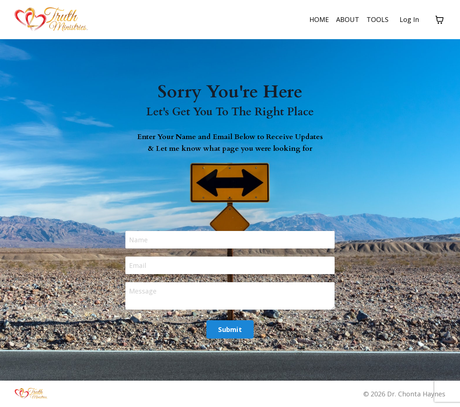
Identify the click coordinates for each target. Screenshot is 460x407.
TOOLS (378, 19)
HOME (319, 19)
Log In (409, 19)
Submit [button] (230, 329)
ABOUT (347, 19)
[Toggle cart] (439, 20)
